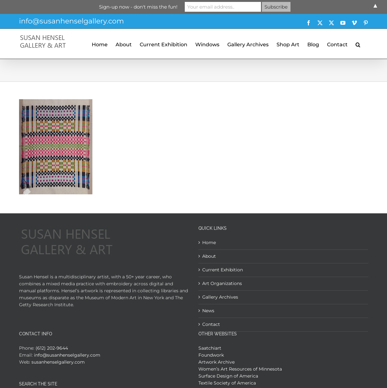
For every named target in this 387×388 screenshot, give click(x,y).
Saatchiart (209, 348)
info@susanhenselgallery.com (71, 21)
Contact (211, 324)
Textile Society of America (227, 383)
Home (209, 242)
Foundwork (211, 355)
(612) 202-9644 (52, 348)
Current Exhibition (222, 270)
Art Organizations (222, 283)
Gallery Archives (220, 297)
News (208, 311)
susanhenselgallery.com (58, 362)
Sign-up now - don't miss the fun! (138, 7)
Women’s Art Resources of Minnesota (240, 369)
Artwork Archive (216, 362)
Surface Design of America (228, 376)
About (209, 256)
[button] (358, 43)
